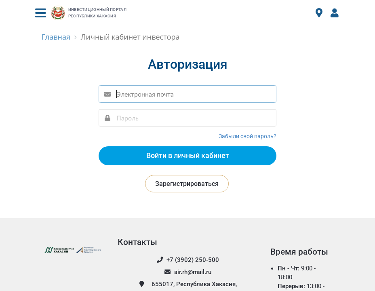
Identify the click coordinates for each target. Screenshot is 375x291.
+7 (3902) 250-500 (187, 260)
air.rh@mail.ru (187, 272)
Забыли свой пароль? (247, 136)
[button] (40, 12)
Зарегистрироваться (187, 184)
